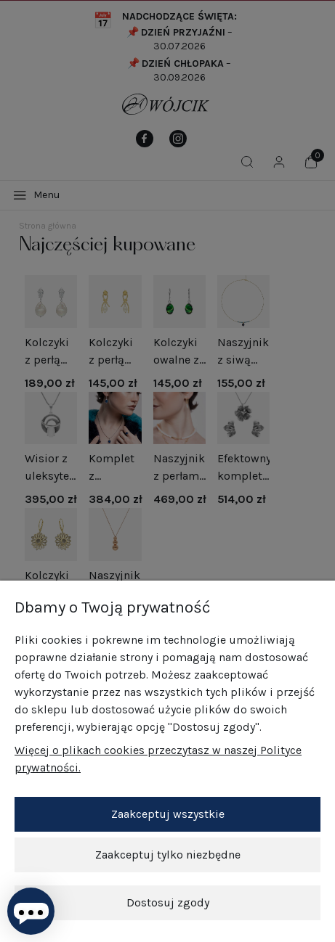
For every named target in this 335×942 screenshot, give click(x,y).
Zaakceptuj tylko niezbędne (168, 854)
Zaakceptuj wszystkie (168, 814)
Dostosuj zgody (167, 902)
